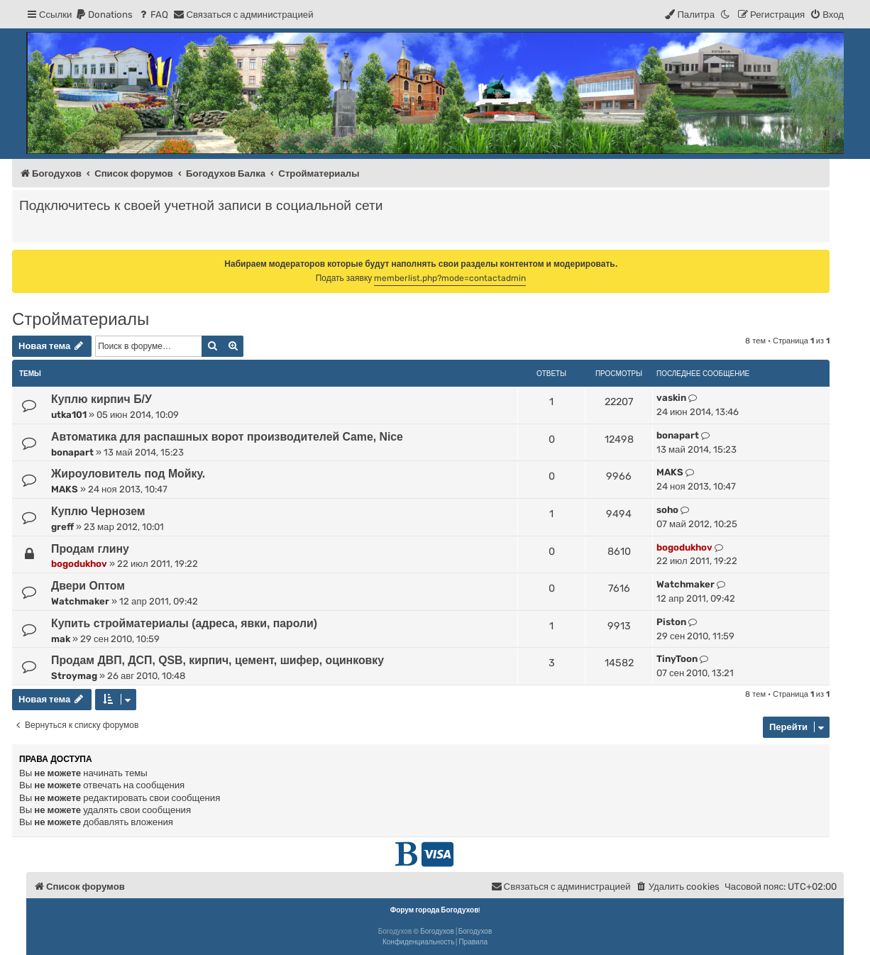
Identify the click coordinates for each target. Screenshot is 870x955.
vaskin (671, 397)
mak (60, 639)
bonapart (72, 452)
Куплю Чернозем (98, 511)
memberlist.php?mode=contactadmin (450, 278)
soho (667, 509)
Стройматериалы (80, 319)
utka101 (69, 414)
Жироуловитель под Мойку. (128, 474)
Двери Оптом (88, 586)
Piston (671, 622)
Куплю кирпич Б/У (101, 399)
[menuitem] (104, 14)
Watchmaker (80, 601)
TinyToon (677, 658)
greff (62, 526)
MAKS (64, 489)
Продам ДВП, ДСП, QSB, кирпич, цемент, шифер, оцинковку (217, 660)
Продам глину (90, 549)
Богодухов (437, 931)
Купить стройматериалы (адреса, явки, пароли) (184, 623)
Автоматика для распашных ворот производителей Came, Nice (227, 437)
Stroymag (74, 675)
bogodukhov (79, 563)
